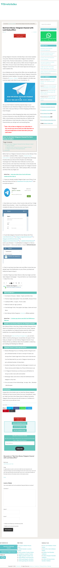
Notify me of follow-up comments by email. (14, 523)
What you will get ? (11, 145)
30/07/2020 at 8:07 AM (8, 464)
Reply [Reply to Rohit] (5, 477)
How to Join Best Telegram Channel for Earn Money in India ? (19, 144)
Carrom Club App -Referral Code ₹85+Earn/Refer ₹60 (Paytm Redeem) (48, 92)
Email (5, 516)
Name (5, 509)
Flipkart (16, 78)
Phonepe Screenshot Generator (48, 107)
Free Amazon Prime (46, 113)
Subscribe (20, 448)
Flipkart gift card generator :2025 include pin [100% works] (48, 98)
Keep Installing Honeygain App (19, 336)
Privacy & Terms (43, 566)
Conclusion (7, 150)
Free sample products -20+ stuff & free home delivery (48, 81)
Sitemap (49, 566)
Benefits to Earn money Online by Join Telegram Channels (19, 147)
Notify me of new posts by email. (12, 526)
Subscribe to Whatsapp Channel (8, 547)
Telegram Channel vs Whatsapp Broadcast (16, 148)
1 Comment (35, 32)
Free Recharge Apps (46, 116)
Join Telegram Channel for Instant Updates (20, 419)
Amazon (11, 78)
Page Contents (7, 142)
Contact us (37, 566)
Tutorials (23, 313)
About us (32, 566)
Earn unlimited (10, 404)
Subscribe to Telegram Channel (8, 552)
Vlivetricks (8, 4)
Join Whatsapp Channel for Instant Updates (19, 35)
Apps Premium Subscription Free (49, 120)
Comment (6, 488)
